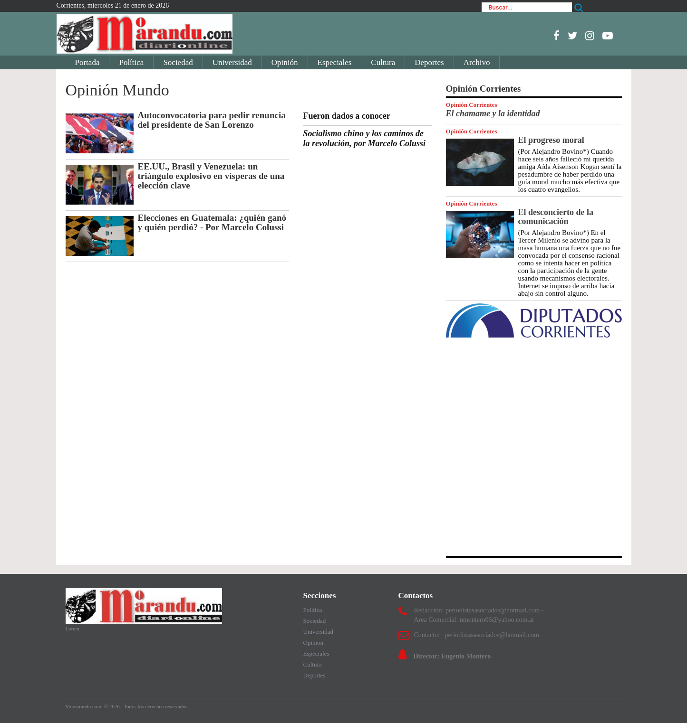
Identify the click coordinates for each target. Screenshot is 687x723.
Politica (312, 609)
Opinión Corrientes (471, 104)
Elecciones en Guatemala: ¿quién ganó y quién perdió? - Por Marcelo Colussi (212, 222)
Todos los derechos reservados (155, 706)
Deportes (429, 62)
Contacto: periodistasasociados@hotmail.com (476, 634)
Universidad (232, 62)
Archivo (477, 62)
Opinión (284, 62)
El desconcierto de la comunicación (555, 216)
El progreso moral (551, 140)
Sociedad (178, 62)
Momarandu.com (84, 706)
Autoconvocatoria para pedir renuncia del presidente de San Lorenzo (212, 120)
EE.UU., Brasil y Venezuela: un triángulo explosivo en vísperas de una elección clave (211, 175)
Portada (87, 62)
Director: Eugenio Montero (452, 656)
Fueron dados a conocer (346, 116)
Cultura (383, 62)
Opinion (313, 642)
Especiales (335, 62)
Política (131, 62)
